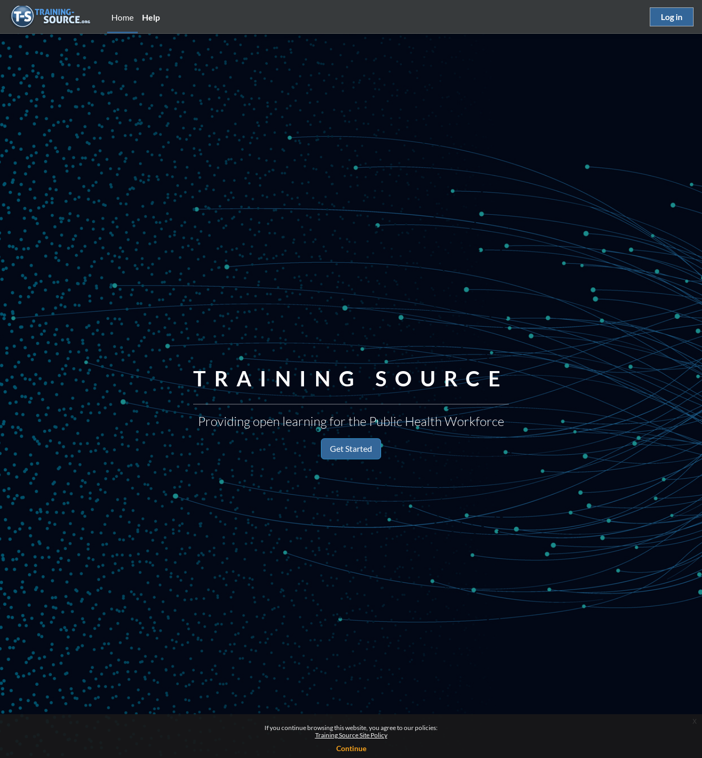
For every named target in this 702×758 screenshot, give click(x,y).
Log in (671, 17)
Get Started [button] (351, 448)
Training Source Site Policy (351, 735)
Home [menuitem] (122, 17)
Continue (351, 748)
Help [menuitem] (151, 17)
